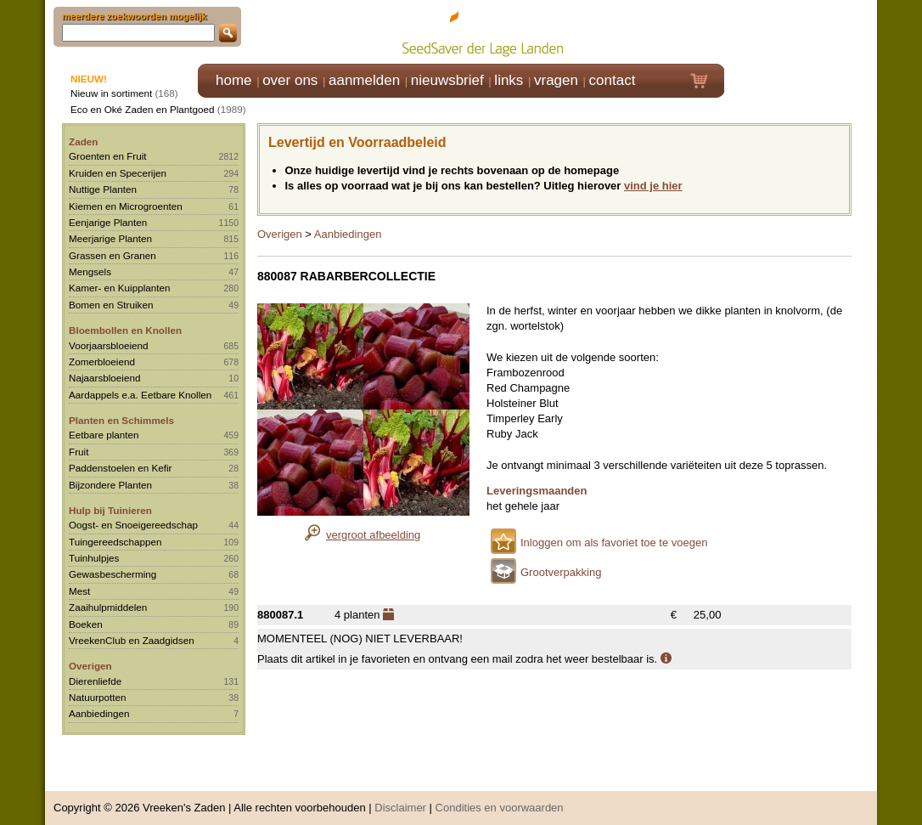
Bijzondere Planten (110, 484)
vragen (556, 80)
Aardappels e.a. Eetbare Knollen (140, 394)
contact (612, 80)
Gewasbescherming (112, 573)
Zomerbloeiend (102, 361)
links (508, 80)
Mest (79, 590)
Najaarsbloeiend (104, 377)
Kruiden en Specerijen (117, 172)
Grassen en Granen (112, 255)
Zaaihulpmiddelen (108, 607)
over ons (290, 80)
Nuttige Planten (103, 189)
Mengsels (90, 271)
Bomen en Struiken (111, 304)
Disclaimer (400, 799)
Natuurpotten (97, 697)
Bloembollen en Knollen (125, 330)
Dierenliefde (95, 681)
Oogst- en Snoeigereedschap (133, 524)
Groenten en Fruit (108, 155)
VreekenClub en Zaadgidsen (131, 640)
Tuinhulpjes (94, 557)
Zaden (83, 141)
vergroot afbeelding (373, 534)
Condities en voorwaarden (500, 799)
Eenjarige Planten (108, 222)
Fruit (78, 451)
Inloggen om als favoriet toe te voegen (613, 542)
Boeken (86, 624)
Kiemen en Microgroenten (126, 206)
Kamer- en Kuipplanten (120, 287)
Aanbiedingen (99, 713)
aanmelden (364, 80)
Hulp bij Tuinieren (110, 510)
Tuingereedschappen (115, 541)
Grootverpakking (560, 572)
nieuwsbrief (447, 80)
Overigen (90, 665)
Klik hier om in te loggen (801, 31)
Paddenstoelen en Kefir (120, 467)
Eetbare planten (104, 434)
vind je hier (653, 185)
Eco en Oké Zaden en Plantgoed (142, 109)
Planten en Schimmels (121, 420)
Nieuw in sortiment (111, 93)
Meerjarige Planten (110, 238)
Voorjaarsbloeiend (109, 345)
